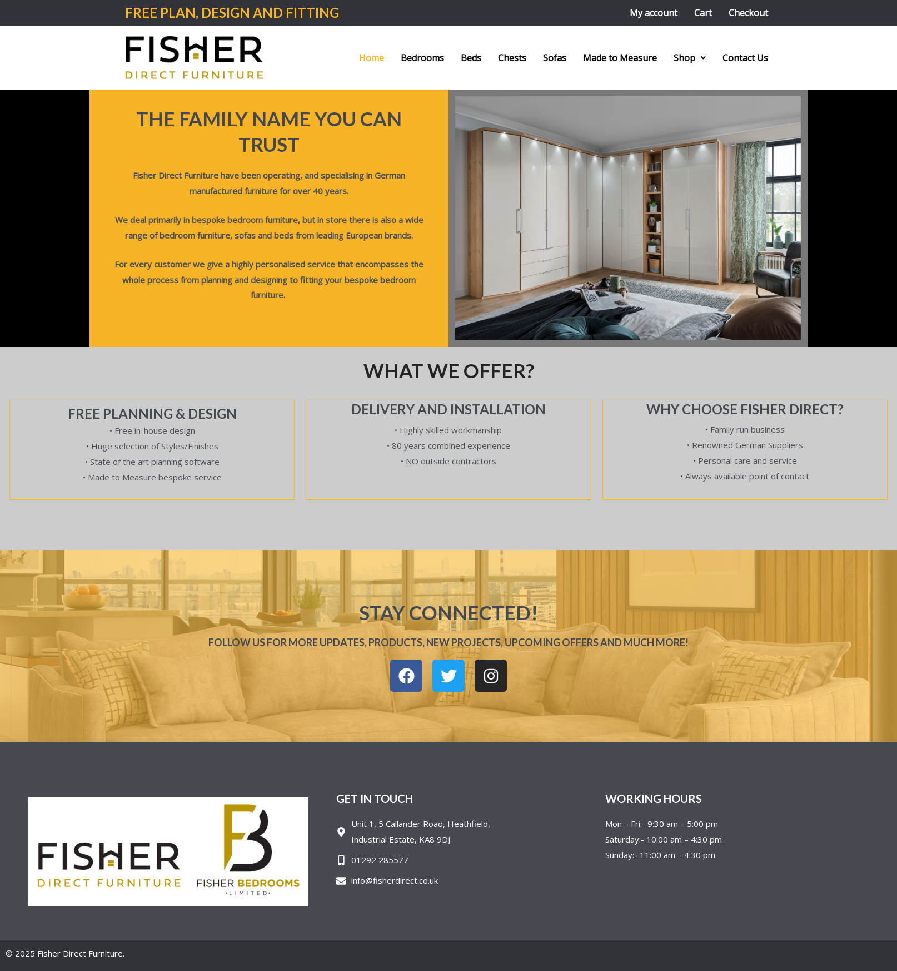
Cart (703, 13)
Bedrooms (422, 58)
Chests (512, 58)
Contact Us (745, 58)
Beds (471, 58)
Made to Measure (620, 58)
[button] (689, 58)
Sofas (554, 58)
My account (653, 13)
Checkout (748, 13)
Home (371, 58)
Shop (690, 58)
